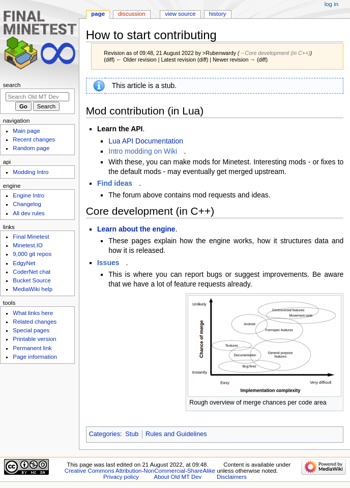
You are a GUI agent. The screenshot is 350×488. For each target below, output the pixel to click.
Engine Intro (28, 195)
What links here (33, 313)
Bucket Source (32, 280)
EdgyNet (24, 263)
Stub (131, 434)
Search (12, 85)
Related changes (34, 322)
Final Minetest (31, 237)
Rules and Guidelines (176, 434)
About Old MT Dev (178, 477)
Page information (35, 357)
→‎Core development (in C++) (275, 53)
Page (98, 14)
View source (180, 14)
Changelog (27, 204)
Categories (104, 434)
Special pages (31, 330)
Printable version (34, 339)
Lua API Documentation (145, 141)
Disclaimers (232, 477)
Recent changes (34, 139)
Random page (31, 148)
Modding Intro (30, 172)
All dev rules (28, 213)
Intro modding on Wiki (142, 151)
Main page (26, 131)
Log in (331, 4)
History (217, 14)
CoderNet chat (31, 272)
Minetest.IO (28, 245)
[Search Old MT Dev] (37, 96)
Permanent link (32, 348)
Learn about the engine (136, 229)
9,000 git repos (32, 254)
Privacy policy (121, 477)
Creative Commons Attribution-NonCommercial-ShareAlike (140, 471)
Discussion (131, 14)
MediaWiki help (32, 289)
